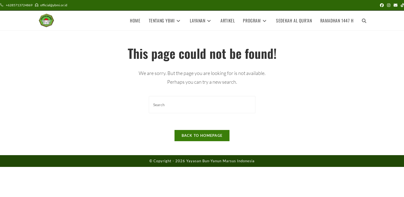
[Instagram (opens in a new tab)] (388, 5)
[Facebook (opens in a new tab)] (381, 5)
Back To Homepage (202, 135)
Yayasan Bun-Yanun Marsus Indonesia (220, 161)
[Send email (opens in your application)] (395, 5)
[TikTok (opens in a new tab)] (401, 5)
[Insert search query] (202, 104)
